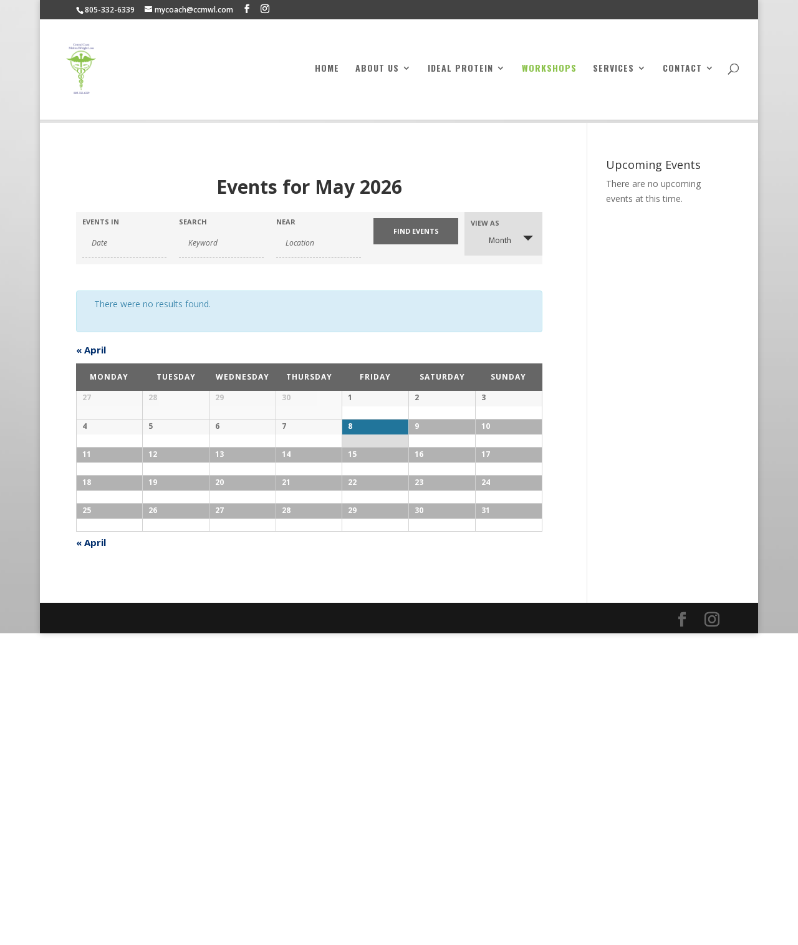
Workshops (549, 72)
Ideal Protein (460, 72)
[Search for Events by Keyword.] (221, 243)
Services (613, 72)
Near (286, 221)
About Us (377, 72)
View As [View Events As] (485, 222)
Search (193, 221)
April (91, 349)
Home (327, 72)
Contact (682, 72)
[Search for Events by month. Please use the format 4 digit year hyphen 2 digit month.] (124, 243)
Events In (100, 221)
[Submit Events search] (415, 231)
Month (492, 239)
